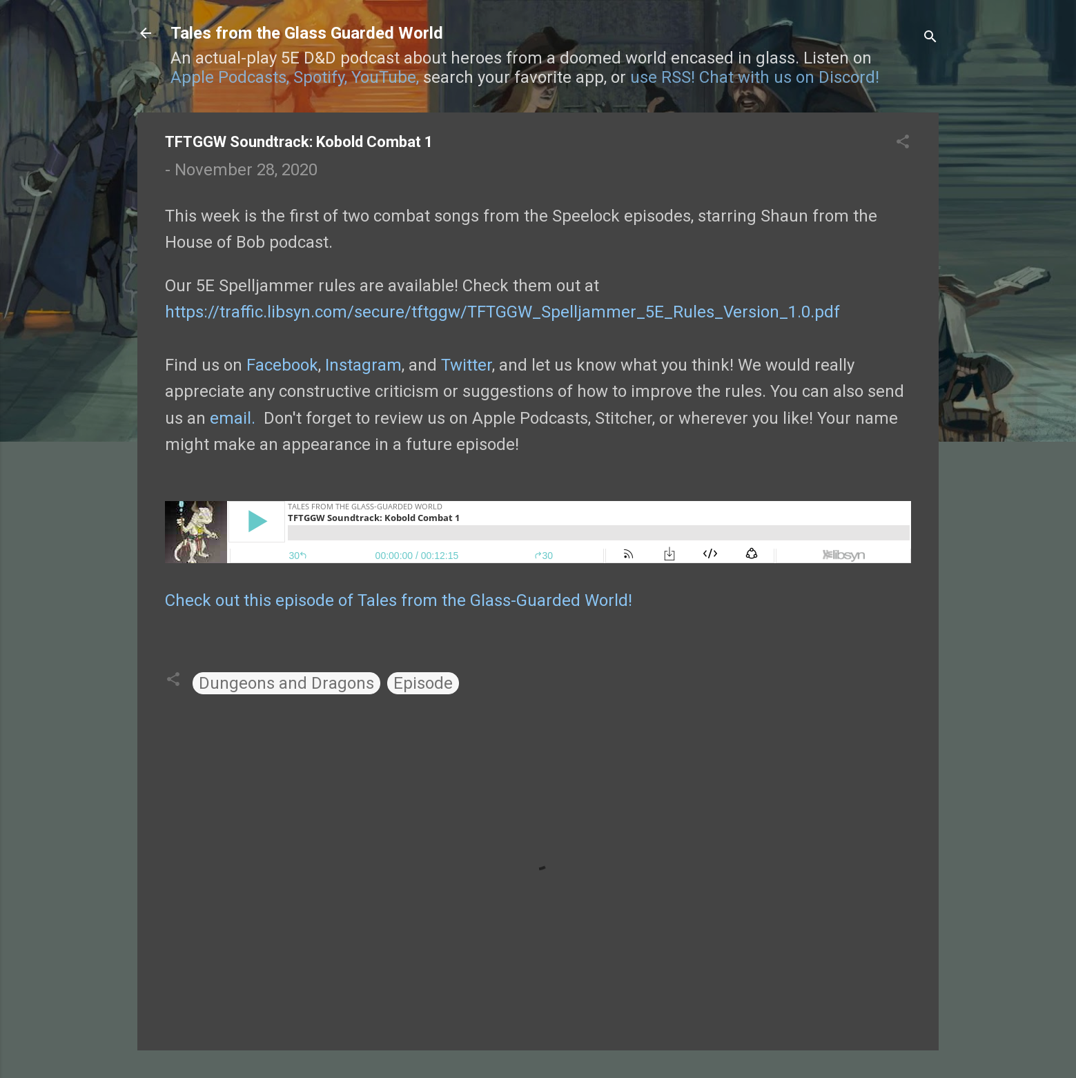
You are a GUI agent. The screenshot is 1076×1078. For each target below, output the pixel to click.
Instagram (363, 365)
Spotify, (320, 77)
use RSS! (662, 77)
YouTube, (385, 77)
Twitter (466, 365)
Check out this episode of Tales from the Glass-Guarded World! (398, 600)
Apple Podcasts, (229, 77)
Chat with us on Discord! (789, 77)
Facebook (282, 365)
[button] (902, 143)
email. (232, 418)
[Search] (930, 38)
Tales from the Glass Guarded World (306, 33)
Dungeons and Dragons (286, 683)
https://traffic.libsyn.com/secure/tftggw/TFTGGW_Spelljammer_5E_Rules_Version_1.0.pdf (502, 312)
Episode (423, 683)
